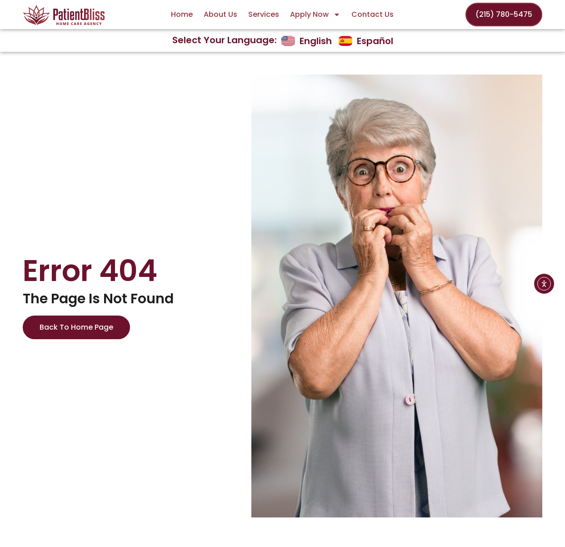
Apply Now (315, 14)
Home (182, 14)
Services (263, 14)
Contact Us (372, 14)
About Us (220, 14)
